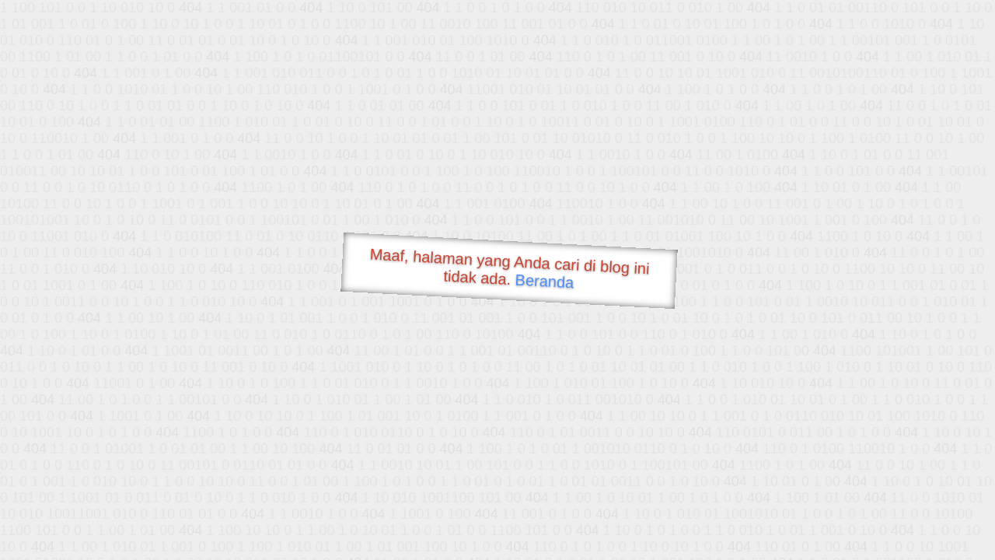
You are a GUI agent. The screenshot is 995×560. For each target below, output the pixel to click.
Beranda (544, 281)
